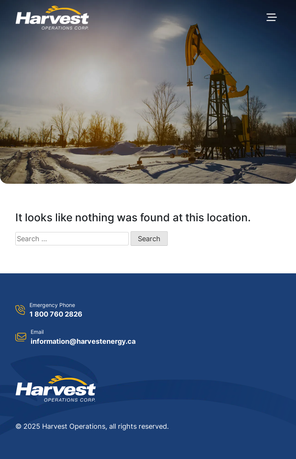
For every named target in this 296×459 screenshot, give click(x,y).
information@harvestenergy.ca (83, 341)
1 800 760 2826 (55, 314)
